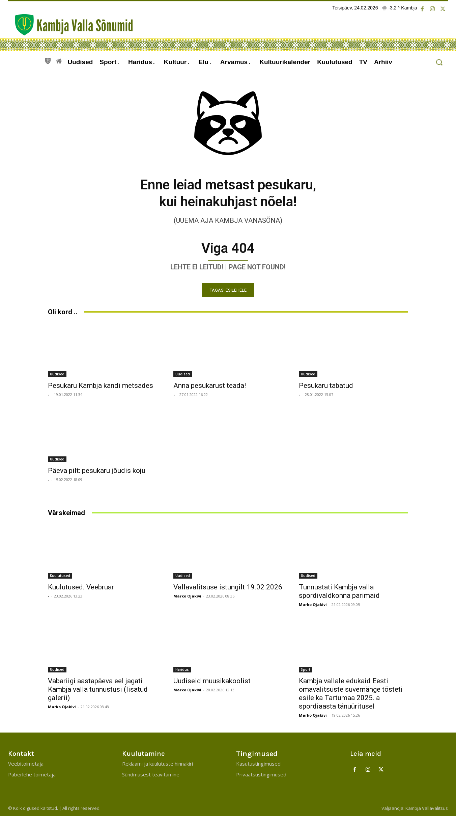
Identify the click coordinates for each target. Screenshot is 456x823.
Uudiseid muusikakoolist (212, 687)
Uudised (57, 380)
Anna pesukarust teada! (209, 392)
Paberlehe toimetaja (32, 781)
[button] (439, 62)
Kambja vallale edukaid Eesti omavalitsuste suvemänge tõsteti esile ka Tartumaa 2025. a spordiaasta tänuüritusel (351, 699)
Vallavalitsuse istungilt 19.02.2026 (227, 593)
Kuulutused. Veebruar (81, 593)
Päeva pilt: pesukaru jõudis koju (96, 477)
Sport (305, 675)
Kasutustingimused (258, 770)
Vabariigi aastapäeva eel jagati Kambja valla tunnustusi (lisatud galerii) (98, 695)
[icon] (47, 60)
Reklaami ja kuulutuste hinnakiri (157, 770)
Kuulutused (60, 581)
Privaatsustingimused (261, 781)
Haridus (182, 675)
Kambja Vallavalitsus (426, 815)
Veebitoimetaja (26, 770)
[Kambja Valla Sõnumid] (70, 24)
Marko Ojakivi (187, 602)
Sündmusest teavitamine (150, 781)
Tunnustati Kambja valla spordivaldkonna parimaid (339, 597)
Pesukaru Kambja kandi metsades (100, 392)
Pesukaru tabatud (326, 392)
